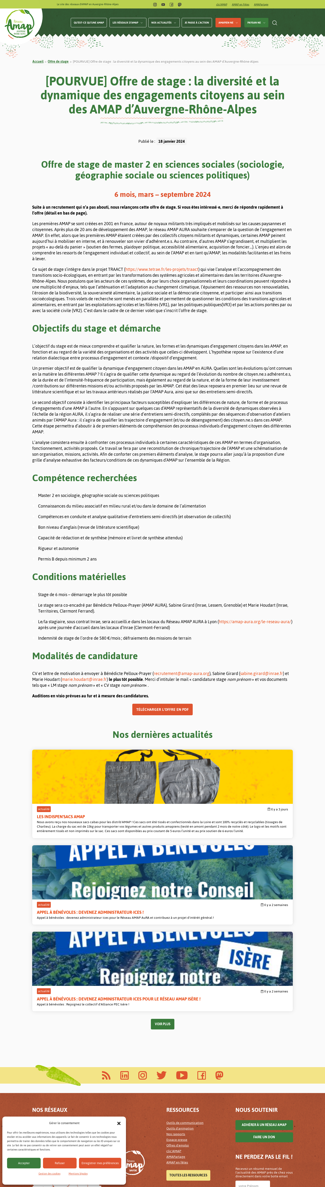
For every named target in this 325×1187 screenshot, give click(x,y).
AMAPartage (261, 4)
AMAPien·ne (226, 22)
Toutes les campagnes (188, 1093)
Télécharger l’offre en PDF (162, 709)
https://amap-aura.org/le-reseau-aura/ (255, 622)
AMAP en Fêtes (240, 4)
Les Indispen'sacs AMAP (61, 817)
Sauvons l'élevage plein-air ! (187, 1080)
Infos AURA (249, 1072)
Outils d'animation (180, 991)
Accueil (37, 61)
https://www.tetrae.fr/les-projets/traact (161, 269)
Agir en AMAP (176, 1074)
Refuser (60, 1163)
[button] (119, 1123)
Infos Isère (275, 1072)
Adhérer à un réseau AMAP (264, 988)
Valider (245, 1128)
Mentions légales (78, 1173)
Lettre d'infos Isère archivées (256, 1102)
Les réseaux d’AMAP (125, 22)
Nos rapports (175, 997)
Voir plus (162, 887)
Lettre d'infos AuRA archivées (257, 1096)
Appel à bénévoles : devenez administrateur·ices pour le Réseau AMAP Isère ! (245, 823)
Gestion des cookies (49, 1173)
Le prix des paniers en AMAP (187, 1141)
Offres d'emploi (177, 1008)
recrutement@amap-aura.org (181, 673)
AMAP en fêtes (177, 1025)
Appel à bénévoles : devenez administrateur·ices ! (156, 820)
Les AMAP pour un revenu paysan (190, 1069)
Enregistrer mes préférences (100, 1163)
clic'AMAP (221, 4)
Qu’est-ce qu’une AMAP (89, 22)
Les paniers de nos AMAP (184, 1129)
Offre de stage (58, 61)
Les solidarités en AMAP (184, 1135)
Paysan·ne (254, 22)
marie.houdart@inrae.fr (84, 679)
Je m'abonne (249, 1086)
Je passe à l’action (197, 22)
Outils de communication (185, 986)
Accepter (24, 1163)
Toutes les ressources (188, 1038)
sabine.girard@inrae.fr (261, 673)
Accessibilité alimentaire (184, 1124)
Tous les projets (183, 1154)
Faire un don (264, 1000)
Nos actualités (161, 22)
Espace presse (176, 1003)
